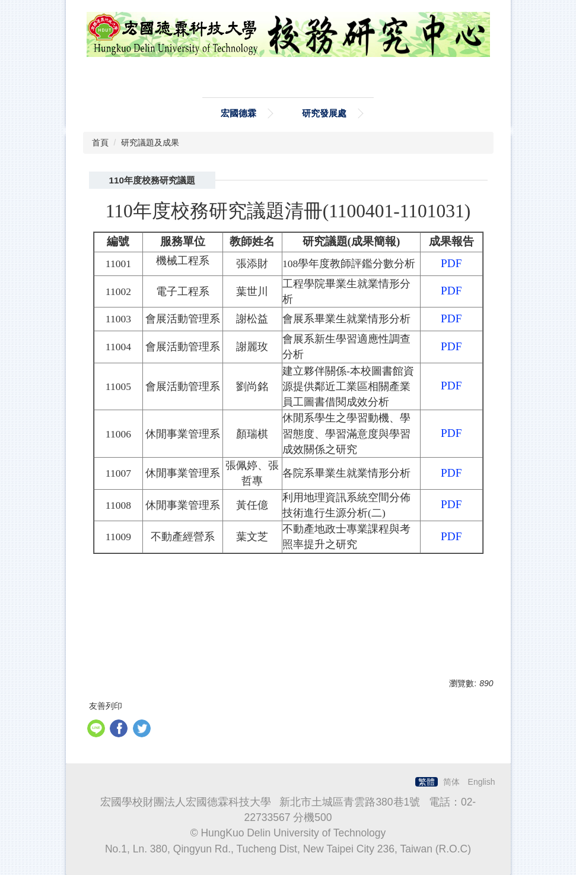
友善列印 (105, 706)
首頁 (100, 142)
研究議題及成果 (150, 142)
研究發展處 (324, 113)
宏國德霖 (238, 113)
